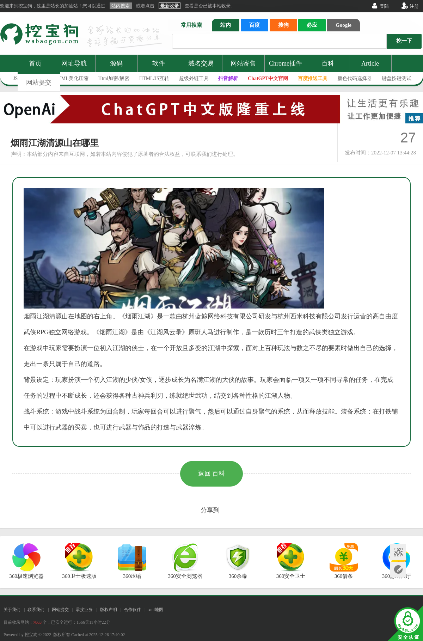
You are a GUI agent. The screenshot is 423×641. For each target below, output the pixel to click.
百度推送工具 (312, 78)
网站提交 (38, 82)
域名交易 (201, 63)
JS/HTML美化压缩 (68, 78)
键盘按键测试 (396, 78)
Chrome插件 (285, 63)
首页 (35, 63)
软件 (158, 63)
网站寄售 (243, 63)
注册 (414, 6)
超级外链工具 (194, 78)
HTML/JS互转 (154, 78)
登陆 (384, 6)
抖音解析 (228, 78)
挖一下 (404, 41)
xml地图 (155, 609)
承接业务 (84, 609)
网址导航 (74, 63)
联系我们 (35, 609)
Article (370, 63)
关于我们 (12, 609)
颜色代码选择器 (354, 78)
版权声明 (108, 609)
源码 (116, 63)
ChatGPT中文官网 (268, 78)
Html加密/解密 (114, 78)
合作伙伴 (132, 609)
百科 (327, 63)
